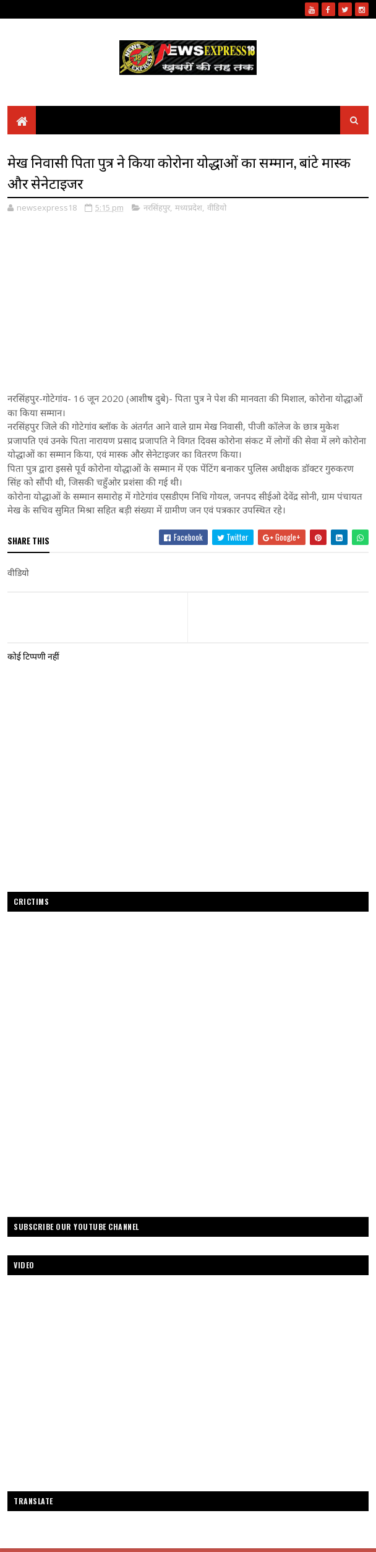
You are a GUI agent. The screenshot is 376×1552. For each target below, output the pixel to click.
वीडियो (216, 207)
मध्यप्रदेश (188, 207)
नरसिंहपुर (156, 207)
